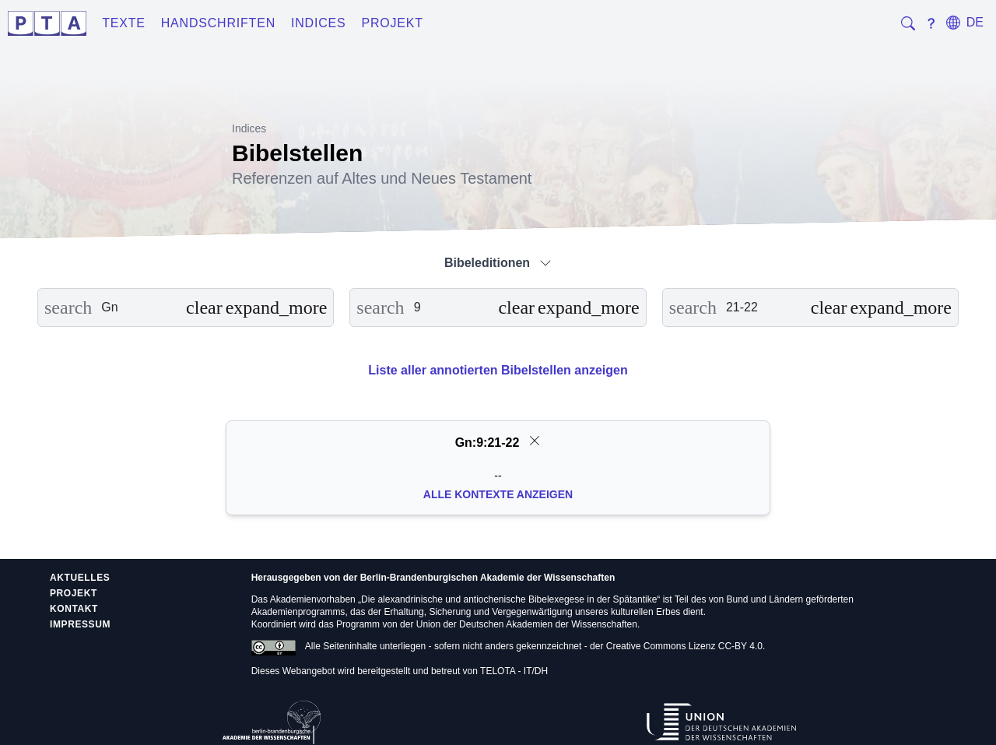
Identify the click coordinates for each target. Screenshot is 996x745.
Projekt (392, 23)
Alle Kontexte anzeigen (498, 494)
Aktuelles (80, 577)
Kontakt (74, 608)
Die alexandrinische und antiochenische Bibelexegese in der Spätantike (509, 599)
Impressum (80, 624)
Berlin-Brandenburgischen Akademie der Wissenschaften (487, 577)
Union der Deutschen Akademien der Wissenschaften (526, 624)
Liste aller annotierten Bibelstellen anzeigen (497, 370)
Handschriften (218, 23)
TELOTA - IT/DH (514, 671)
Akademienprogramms (298, 611)
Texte (124, 23)
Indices (318, 23)
